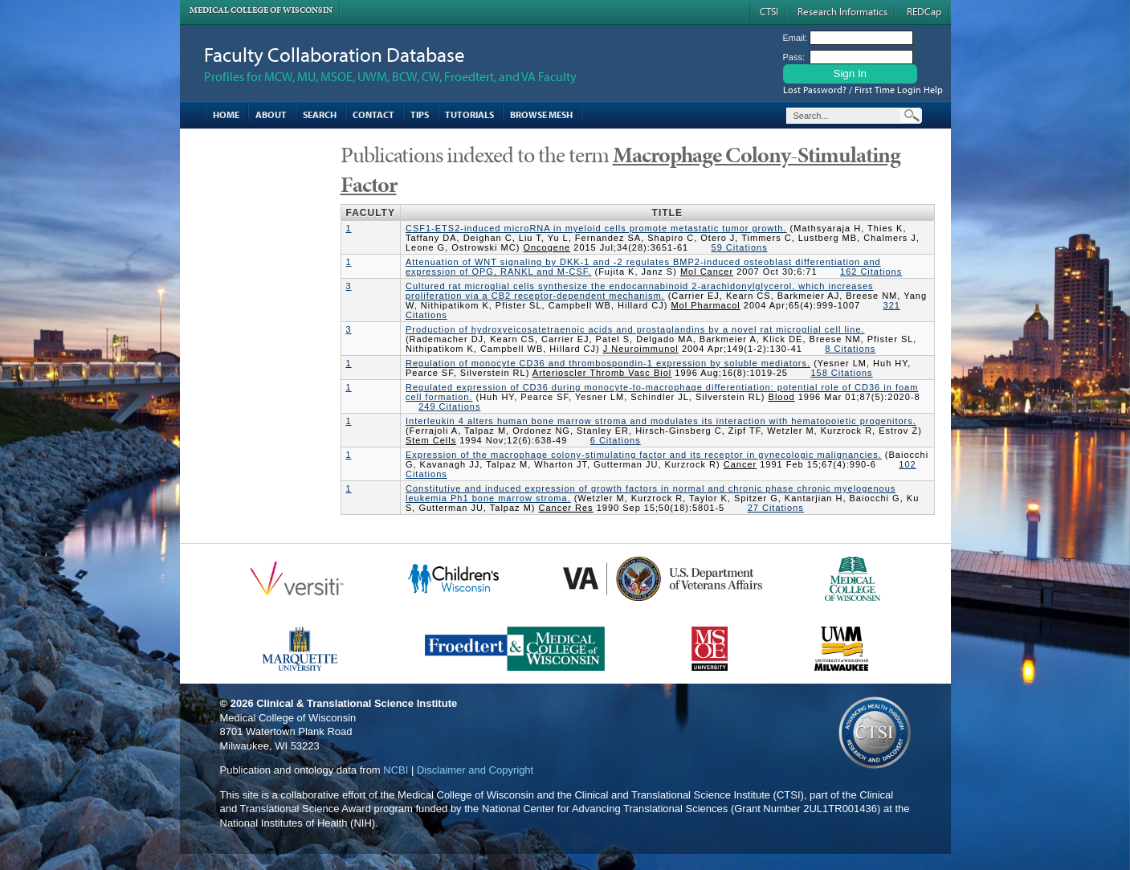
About (271, 114)
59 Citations (740, 247)
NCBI (395, 770)
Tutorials (469, 114)
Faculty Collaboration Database (334, 54)
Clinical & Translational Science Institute (356, 703)
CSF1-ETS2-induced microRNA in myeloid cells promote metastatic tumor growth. (596, 228)
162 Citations (871, 271)
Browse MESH (541, 114)
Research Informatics (842, 11)
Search (320, 114)
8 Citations (850, 348)
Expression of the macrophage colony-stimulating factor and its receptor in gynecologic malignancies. (644, 455)
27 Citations (776, 508)
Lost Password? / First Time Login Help (863, 90)
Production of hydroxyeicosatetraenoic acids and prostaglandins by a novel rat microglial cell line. (635, 329)
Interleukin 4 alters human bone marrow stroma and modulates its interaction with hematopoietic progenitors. (661, 421)
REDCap (924, 11)
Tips (419, 114)
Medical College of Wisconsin (261, 10)
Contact (373, 114)
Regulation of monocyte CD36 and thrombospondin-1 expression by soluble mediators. (608, 363)
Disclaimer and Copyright (475, 770)
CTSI (769, 11)
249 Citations (449, 406)
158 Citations (841, 373)
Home (226, 114)
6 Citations (615, 440)
